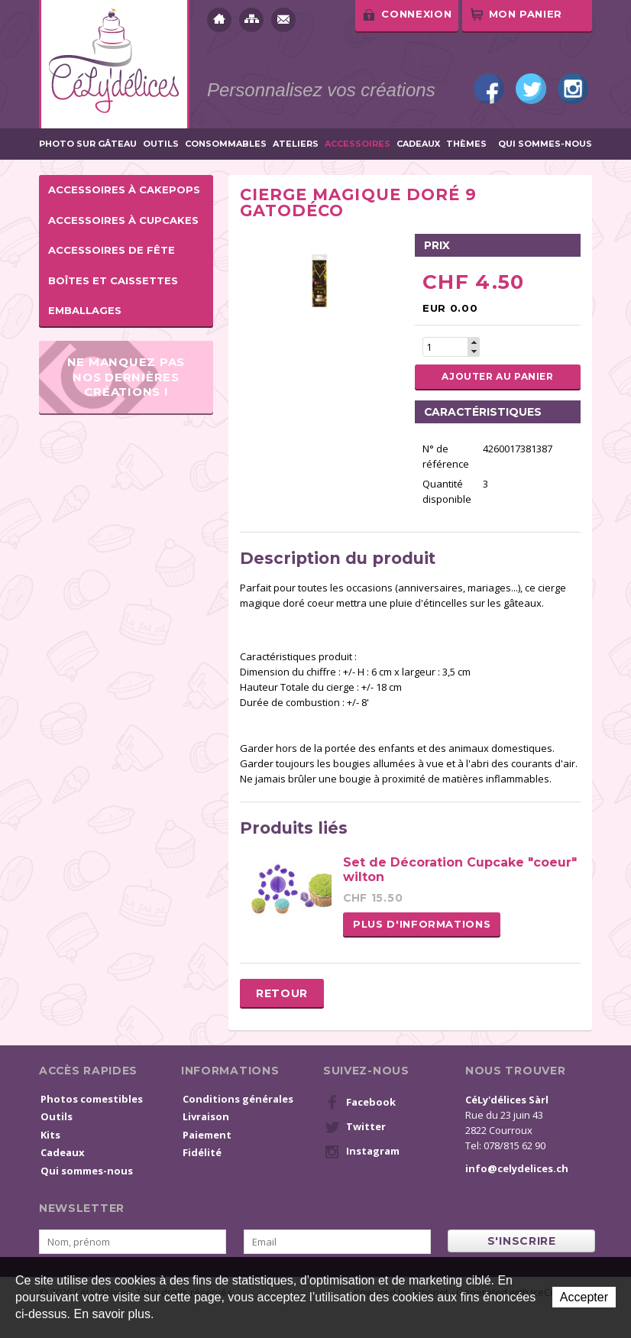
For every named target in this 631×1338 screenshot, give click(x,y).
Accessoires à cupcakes (123, 220)
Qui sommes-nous (545, 144)
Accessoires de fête (111, 250)
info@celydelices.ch (516, 1168)
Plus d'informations (421, 924)
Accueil (219, 20)
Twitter (531, 88)
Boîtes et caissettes (113, 280)
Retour (282, 993)
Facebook (489, 88)
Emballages (84, 310)
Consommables (226, 144)
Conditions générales (238, 1099)
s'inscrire (521, 1241)
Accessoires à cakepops (124, 189)
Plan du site (251, 20)
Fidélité (202, 1152)
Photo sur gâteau (88, 144)
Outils (161, 144)
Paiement (207, 1135)
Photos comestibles (91, 1099)
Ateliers (296, 144)
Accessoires (357, 144)
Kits (50, 1135)
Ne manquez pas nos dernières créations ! (126, 377)
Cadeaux (418, 144)
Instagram (573, 88)
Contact (283, 20)
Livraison (206, 1116)
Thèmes (466, 144)
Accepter (584, 1297)
